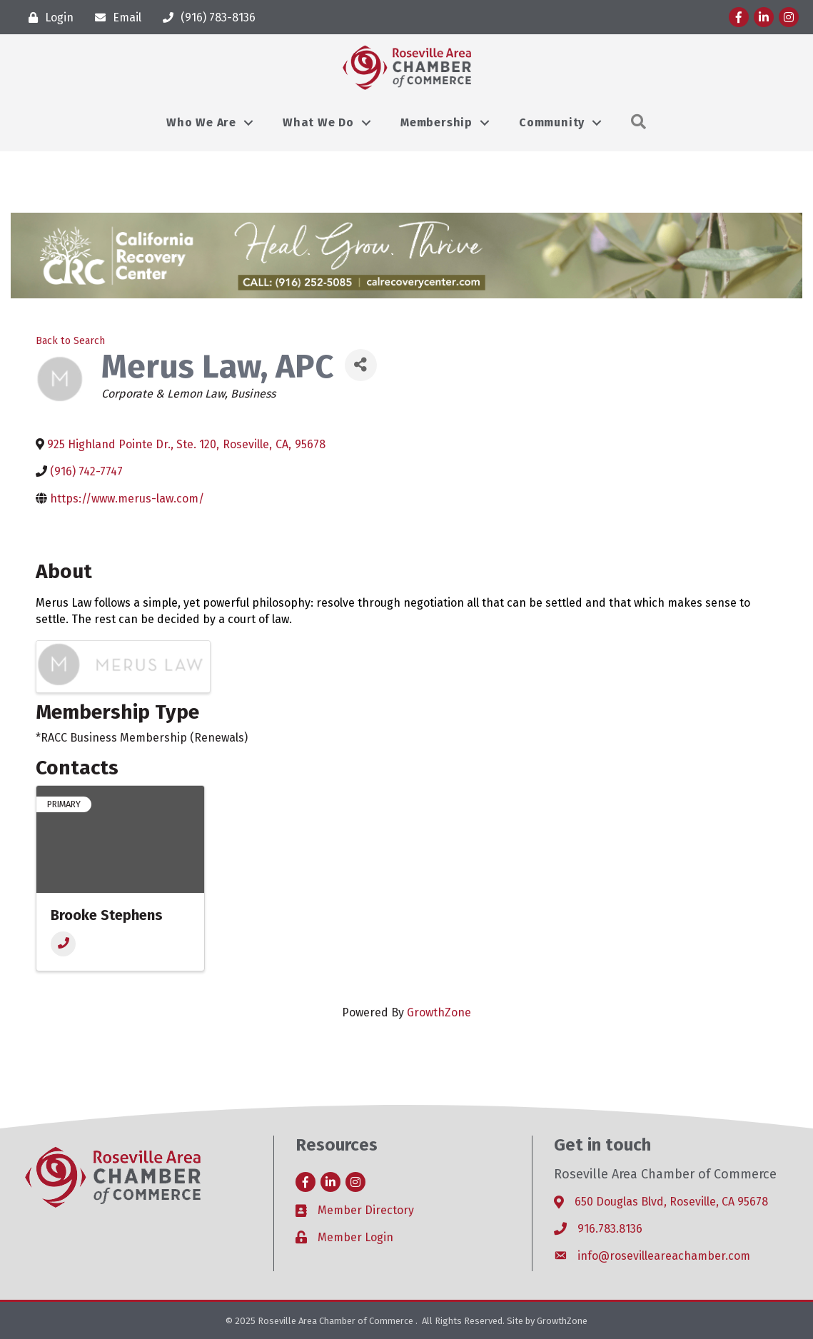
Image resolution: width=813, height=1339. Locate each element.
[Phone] (63, 943)
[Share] (361, 365)
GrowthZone (439, 1012)
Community (552, 122)
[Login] (47, 17)
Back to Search (70, 341)
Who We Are (201, 122)
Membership (436, 122)
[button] (639, 122)
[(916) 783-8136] (206, 17)
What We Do (318, 122)
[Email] (114, 17)
